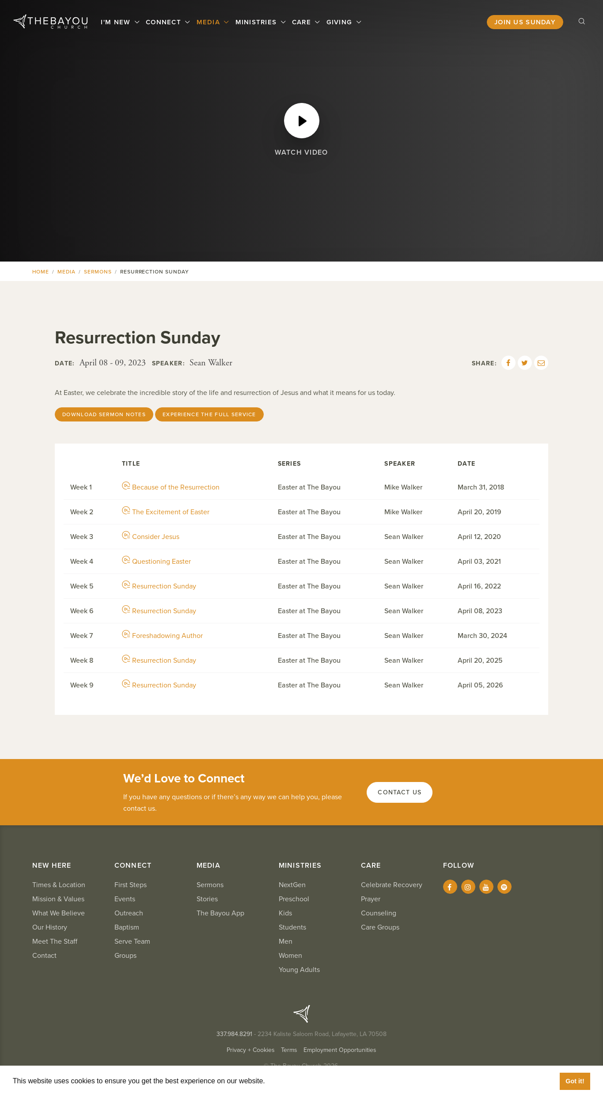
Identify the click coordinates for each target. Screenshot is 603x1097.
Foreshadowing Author (162, 635)
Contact (44, 955)
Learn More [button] (287, 1081)
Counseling (378, 913)
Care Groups (380, 927)
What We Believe (58, 913)
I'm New (117, 22)
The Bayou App (220, 913)
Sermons (98, 272)
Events (124, 899)
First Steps (130, 885)
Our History (49, 927)
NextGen (292, 885)
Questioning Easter (156, 561)
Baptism (126, 927)
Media (210, 22)
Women (290, 955)
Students (292, 927)
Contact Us (399, 792)
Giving (340, 22)
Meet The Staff (54, 941)
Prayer (370, 899)
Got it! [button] (574, 1081)
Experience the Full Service (209, 414)
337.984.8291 (234, 1034)
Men (285, 941)
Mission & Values (58, 899)
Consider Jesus (150, 536)
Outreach (128, 913)
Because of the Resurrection (171, 487)
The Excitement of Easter (165, 512)
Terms (289, 1050)
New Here (52, 865)
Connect (164, 22)
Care (302, 22)
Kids (285, 913)
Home (40, 272)
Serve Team (132, 941)
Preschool (294, 899)
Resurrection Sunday (159, 586)
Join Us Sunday (525, 22)
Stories (207, 899)
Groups (125, 955)
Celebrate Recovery (391, 885)
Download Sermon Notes (104, 414)
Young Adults (299, 969)
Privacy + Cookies (251, 1050)
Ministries (257, 22)
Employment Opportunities (339, 1050)
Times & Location (58, 885)
